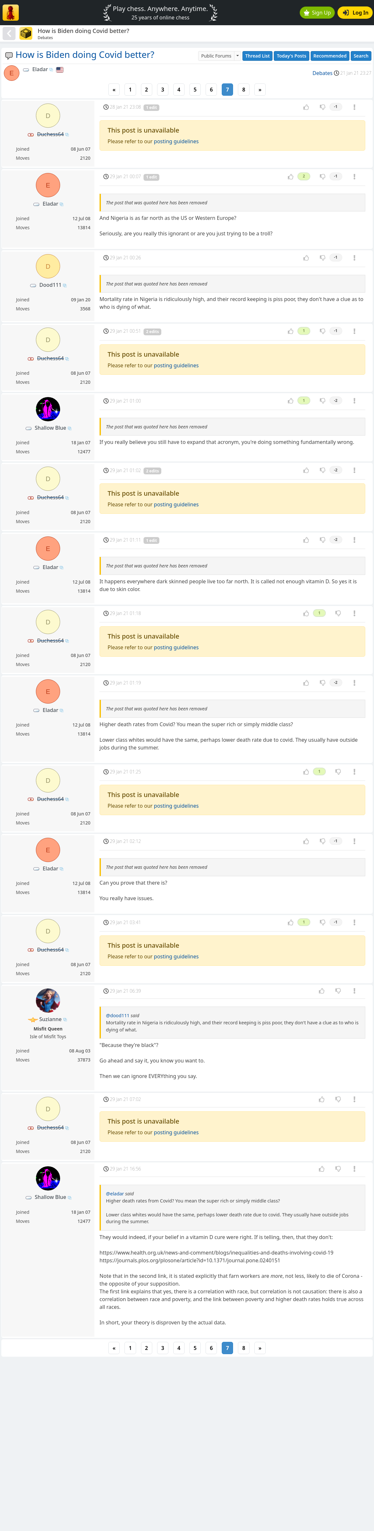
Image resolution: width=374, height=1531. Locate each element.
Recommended (330, 56)
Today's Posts (291, 56)
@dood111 (118, 1015)
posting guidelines (176, 141)
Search (361, 56)
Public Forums (216, 56)
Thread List (257, 56)
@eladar (115, 1194)
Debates (323, 73)
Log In (356, 12)
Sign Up (317, 12)
